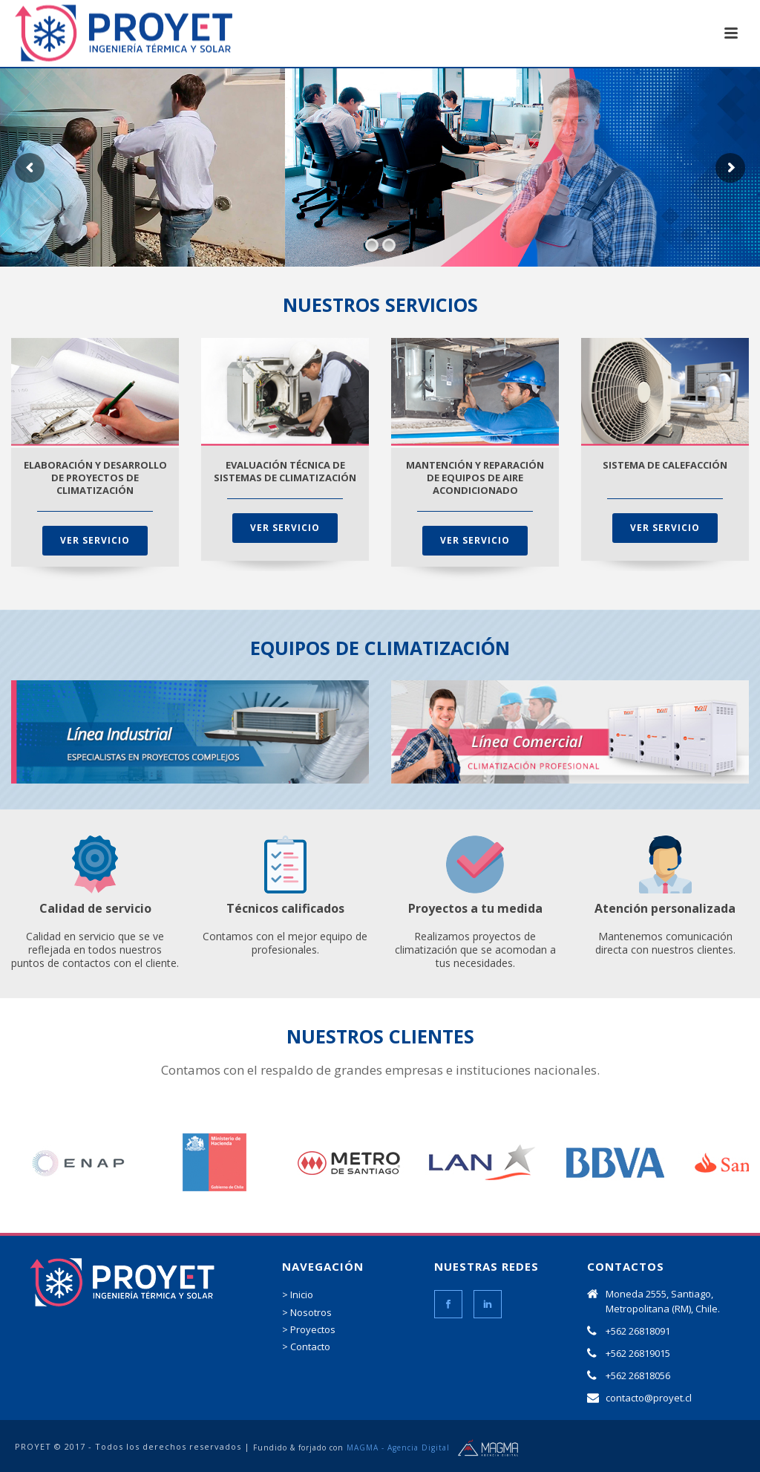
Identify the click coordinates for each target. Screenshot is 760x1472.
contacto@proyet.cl (649, 1397)
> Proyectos (308, 1329)
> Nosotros (307, 1312)
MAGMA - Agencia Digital (398, 1447)
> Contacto (306, 1346)
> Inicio (297, 1294)
